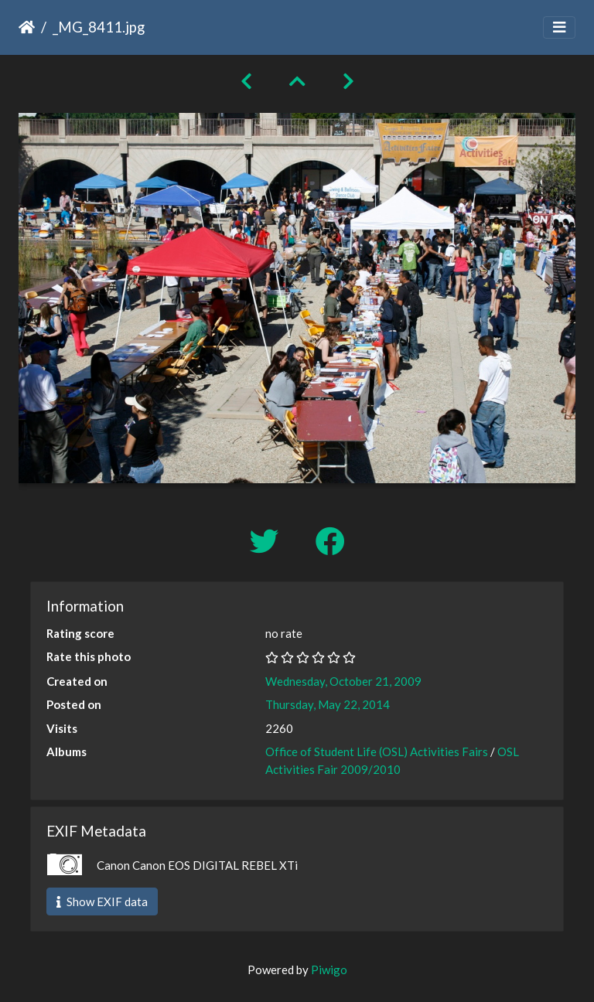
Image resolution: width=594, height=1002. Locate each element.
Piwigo (329, 969)
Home (27, 27)
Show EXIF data (102, 901)
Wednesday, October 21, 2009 (343, 681)
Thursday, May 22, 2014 (327, 704)
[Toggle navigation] (559, 27)
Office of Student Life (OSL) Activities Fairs (376, 751)
